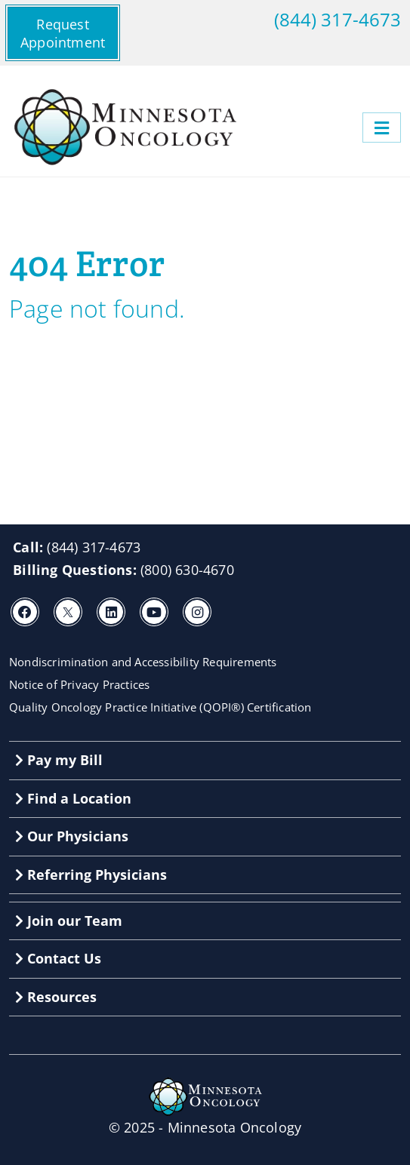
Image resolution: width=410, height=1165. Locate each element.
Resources (56, 997)
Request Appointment (62, 33)
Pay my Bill (59, 760)
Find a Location (73, 798)
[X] (68, 612)
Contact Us (58, 958)
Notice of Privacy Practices (79, 684)
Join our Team (68, 920)
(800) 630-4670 (187, 570)
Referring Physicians (91, 874)
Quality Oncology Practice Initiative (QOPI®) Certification (160, 707)
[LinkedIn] (111, 612)
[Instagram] (197, 612)
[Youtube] (154, 612)
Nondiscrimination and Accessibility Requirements (143, 661)
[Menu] (381, 127)
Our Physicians (71, 836)
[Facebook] (25, 612)
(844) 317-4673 (337, 20)
